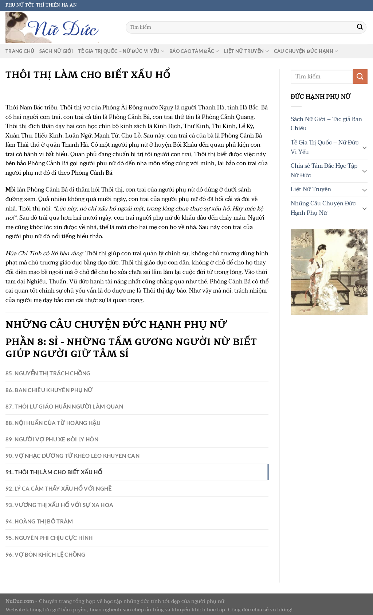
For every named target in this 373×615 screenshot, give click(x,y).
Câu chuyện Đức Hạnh (306, 51)
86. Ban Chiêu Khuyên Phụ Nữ (43, 388)
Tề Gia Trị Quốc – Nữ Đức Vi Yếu (121, 51)
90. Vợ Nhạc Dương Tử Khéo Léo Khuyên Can (64, 448)
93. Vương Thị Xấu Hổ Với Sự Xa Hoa (52, 493)
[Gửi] (360, 27)
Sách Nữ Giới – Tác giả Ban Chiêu (326, 124)
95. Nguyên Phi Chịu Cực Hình (44, 524)
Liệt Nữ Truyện (246, 51)
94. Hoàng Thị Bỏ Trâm (34, 509)
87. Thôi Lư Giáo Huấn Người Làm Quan (56, 403)
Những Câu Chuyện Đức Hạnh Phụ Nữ (323, 208)
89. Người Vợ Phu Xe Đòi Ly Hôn (46, 433)
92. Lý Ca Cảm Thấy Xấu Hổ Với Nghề (52, 478)
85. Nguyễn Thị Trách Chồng (43, 372)
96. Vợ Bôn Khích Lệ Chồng (40, 539)
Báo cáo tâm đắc (194, 51)
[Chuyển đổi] (365, 147)
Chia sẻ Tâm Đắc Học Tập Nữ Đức (324, 171)
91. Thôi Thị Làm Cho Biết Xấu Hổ (47, 463)
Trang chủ (19, 51)
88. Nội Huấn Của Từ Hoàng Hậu (47, 418)
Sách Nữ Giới (56, 51)
